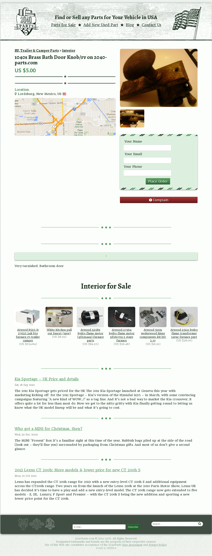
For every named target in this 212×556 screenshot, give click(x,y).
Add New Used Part (100, 25)
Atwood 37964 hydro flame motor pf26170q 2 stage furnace (121, 324)
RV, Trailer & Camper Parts (37, 50)
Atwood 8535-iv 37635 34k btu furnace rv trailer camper (28, 324)
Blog (130, 25)
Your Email (133, 154)
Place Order (158, 181)
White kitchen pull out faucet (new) (59, 321)
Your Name (133, 141)
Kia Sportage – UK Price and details (47, 379)
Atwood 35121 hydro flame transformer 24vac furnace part (184, 322)
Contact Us (151, 25)
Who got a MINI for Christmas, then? (49, 429)
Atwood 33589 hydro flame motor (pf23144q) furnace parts (90, 324)
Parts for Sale (63, 25)
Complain (160, 200)
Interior (68, 50)
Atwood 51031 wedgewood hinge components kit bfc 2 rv (152, 324)
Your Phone (133, 166)
